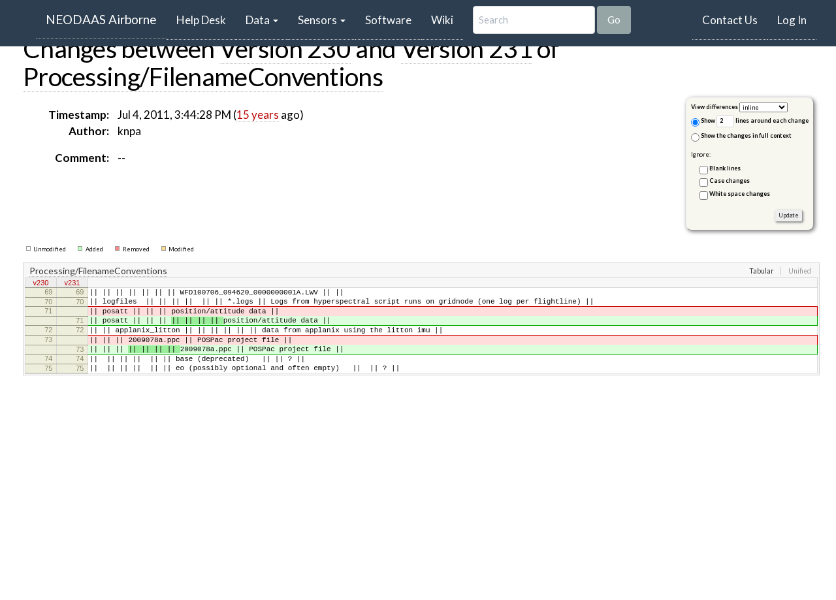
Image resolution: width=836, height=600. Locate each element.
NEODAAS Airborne (101, 19)
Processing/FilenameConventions (203, 76)
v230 (41, 284)
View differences (714, 106)
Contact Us (730, 20)
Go (613, 19)
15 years (257, 114)
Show (703, 122)
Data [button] (262, 20)
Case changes (729, 180)
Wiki (442, 20)
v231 (72, 284)
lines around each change (762, 121)
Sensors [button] (322, 20)
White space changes (739, 193)
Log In (792, 20)
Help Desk (206, 19)
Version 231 (466, 48)
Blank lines (725, 168)
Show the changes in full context (741, 137)
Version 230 (285, 48)
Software (388, 20)
